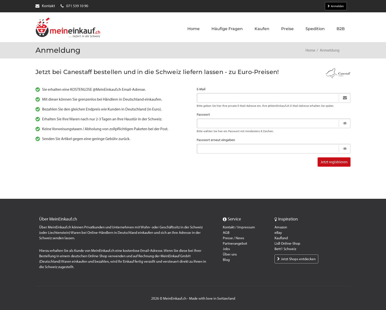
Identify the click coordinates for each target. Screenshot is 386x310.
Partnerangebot (235, 243)
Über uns (230, 254)
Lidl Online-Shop (287, 243)
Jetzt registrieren (334, 162)
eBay (278, 232)
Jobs (226, 249)
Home (310, 50)
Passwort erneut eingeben (216, 140)
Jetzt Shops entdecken (296, 259)
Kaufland (281, 238)
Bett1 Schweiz (285, 249)
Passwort (203, 114)
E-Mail (201, 89)
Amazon (280, 227)
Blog (226, 259)
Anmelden (336, 6)
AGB (226, 232)
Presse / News (233, 238)
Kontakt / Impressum (239, 227)
